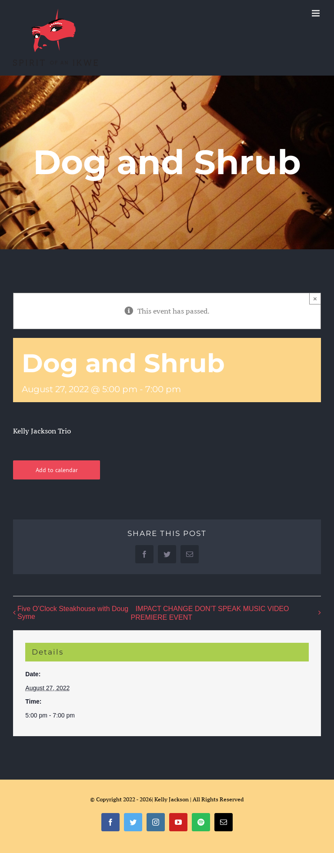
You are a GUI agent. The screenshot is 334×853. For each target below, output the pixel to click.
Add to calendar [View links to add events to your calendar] (57, 470)
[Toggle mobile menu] (316, 13)
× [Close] (315, 298)
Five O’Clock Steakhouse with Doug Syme (72, 612)
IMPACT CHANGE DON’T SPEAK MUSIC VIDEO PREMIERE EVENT (210, 613)
